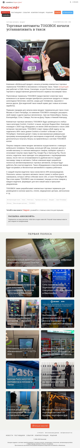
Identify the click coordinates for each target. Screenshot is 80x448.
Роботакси (30, 200)
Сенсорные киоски (14, 282)
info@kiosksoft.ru (66, 432)
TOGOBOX (32, 203)
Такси (23, 200)
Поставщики (16, 12)
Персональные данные (52, 432)
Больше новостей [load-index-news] (40, 426)
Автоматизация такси (13, 200)
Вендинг (22, 22)
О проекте (75, 2)
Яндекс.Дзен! (17, 2)
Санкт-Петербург (61, 200)
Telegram (26, 210)
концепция (63, 86)
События (26, 12)
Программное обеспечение (17, 257)
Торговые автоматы (12, 22)
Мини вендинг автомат (20, 203)
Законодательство (14, 346)
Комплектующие (38, 12)
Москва (9, 203)
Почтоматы (11, 376)
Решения (49, 12)
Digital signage (48, 282)
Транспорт (46, 312)
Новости (5, 12)
